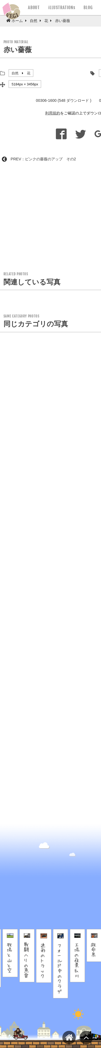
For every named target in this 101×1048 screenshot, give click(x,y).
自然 (15, 73)
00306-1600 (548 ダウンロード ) (63, 100)
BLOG (88, 7)
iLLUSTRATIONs (61, 7)
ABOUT (34, 7)
